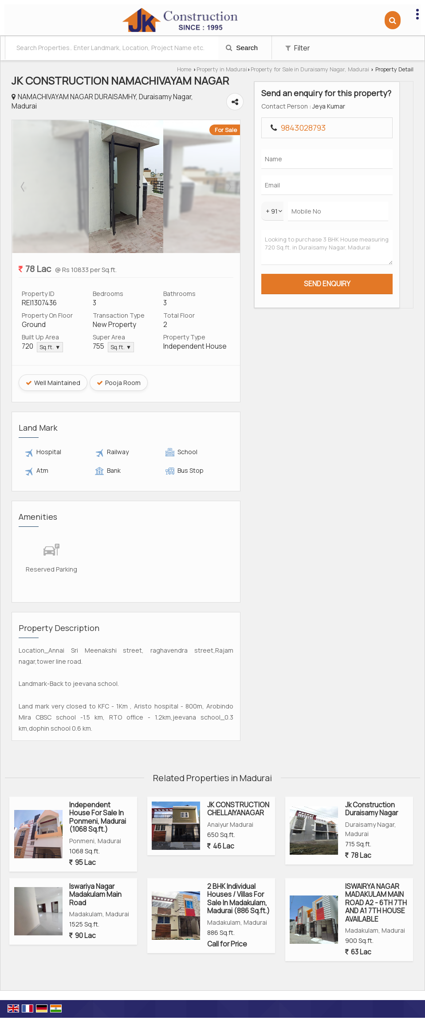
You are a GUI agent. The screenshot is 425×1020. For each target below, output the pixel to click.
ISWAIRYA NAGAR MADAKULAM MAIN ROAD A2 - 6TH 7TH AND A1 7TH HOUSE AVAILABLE (376, 879)
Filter (297, 48)
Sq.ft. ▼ (49, 346)
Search (242, 47)
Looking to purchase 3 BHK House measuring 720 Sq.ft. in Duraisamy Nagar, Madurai (384, 303)
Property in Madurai (222, 69)
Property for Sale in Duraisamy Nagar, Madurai (310, 69)
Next (324, 185)
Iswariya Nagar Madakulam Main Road (95, 871)
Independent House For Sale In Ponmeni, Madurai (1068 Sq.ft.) (97, 793)
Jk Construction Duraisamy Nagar (371, 785)
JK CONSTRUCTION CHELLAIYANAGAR (238, 785)
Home (184, 69)
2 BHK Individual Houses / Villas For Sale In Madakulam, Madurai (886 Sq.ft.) (238, 875)
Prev (23, 185)
